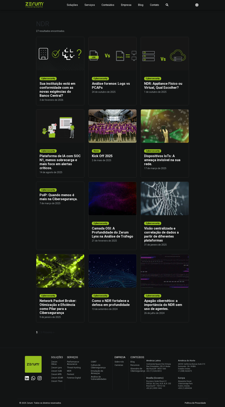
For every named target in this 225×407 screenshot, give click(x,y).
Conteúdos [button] (108, 5)
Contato (154, 5)
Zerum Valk (56, 371)
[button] (197, 5)
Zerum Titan (56, 381)
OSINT (94, 362)
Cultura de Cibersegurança (98, 366)
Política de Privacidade (195, 403)
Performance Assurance (73, 363)
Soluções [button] (72, 5)
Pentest (70, 374)
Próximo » (48, 332)
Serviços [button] (90, 5)
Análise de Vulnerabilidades (98, 378)
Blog (140, 5)
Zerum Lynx (56, 367)
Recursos (134, 365)
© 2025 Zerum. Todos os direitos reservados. (40, 403)
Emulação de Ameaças (97, 372)
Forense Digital (74, 378)
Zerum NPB (56, 374)
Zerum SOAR (57, 378)
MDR (69, 371)
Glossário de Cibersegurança (136, 369)
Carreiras (119, 365)
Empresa (126, 5)
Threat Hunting (74, 367)
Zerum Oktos (54, 363)
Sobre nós (119, 362)
